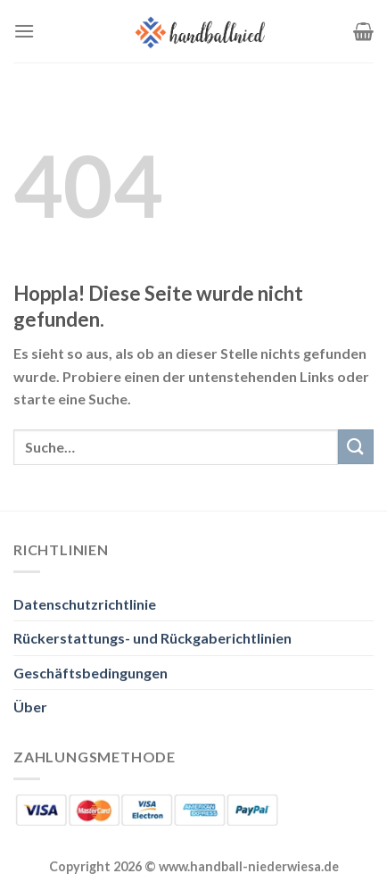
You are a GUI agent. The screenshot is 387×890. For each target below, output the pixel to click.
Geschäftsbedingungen (90, 672)
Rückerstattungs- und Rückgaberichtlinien (152, 637)
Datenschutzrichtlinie (84, 603)
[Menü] (24, 31)
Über (30, 706)
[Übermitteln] (356, 446)
